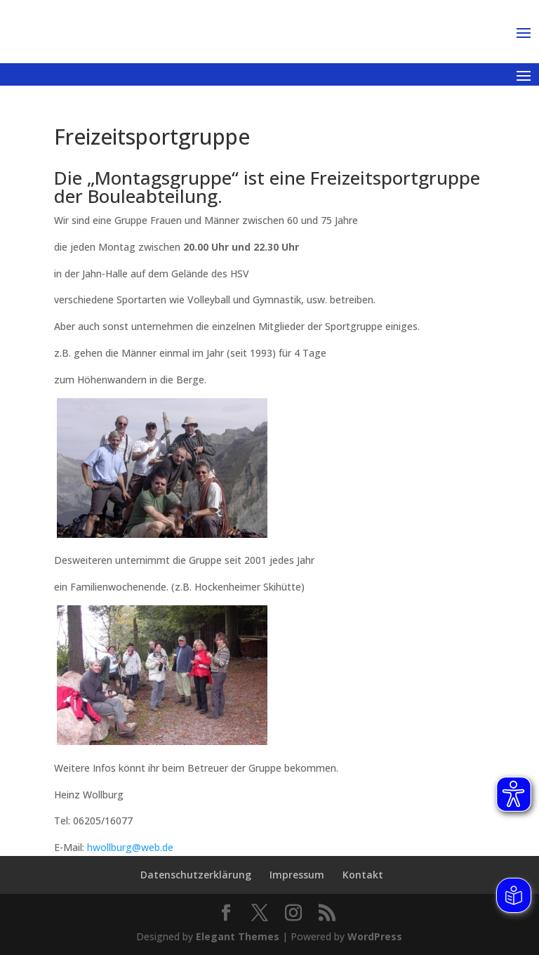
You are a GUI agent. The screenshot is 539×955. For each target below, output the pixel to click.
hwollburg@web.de (130, 847)
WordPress (374, 936)
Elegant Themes (237, 936)
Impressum (297, 874)
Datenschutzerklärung (195, 874)
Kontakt (362, 874)
